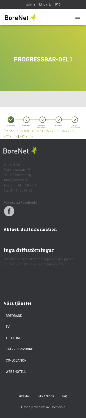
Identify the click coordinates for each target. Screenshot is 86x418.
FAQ (58, 4)
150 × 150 (22, 131)
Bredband (14, 316)
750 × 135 (52, 131)
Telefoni (13, 338)
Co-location (16, 360)
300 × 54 (37, 131)
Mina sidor (45, 4)
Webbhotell (16, 372)
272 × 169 (10, 136)
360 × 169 (68, 131)
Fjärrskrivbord (19, 349)
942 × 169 (26, 136)
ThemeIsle (57, 407)
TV (8, 327)
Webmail (31, 4)
